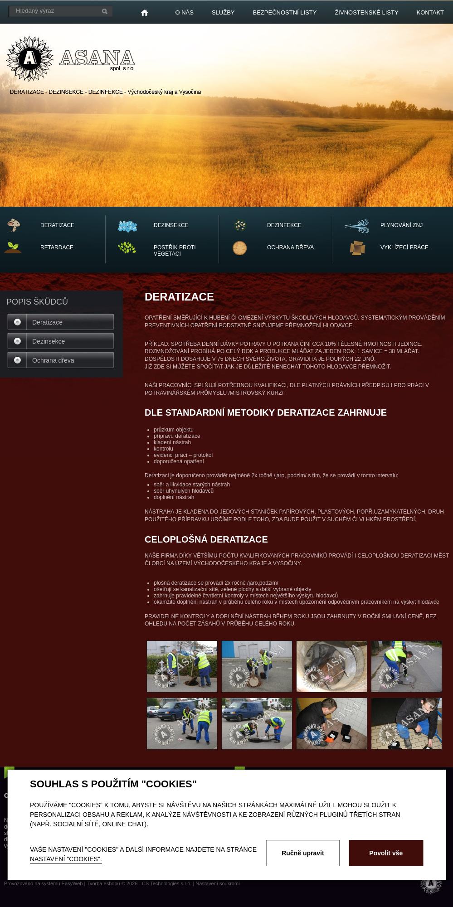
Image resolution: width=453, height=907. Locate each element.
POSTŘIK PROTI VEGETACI (175, 250)
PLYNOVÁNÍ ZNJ (401, 225)
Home (144, 13)
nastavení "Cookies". (66, 859)
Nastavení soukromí (217, 883)
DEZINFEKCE (284, 225)
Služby (223, 12)
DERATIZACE (57, 225)
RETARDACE (56, 247)
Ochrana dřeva (53, 360)
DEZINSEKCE (171, 225)
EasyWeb (72, 883)
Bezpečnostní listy (285, 12)
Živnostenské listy (366, 12)
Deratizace (47, 322)
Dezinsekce (48, 341)
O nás (184, 12)
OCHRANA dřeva (290, 247)
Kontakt (430, 12)
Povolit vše (386, 853)
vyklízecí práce (404, 247)
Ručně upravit (303, 853)
